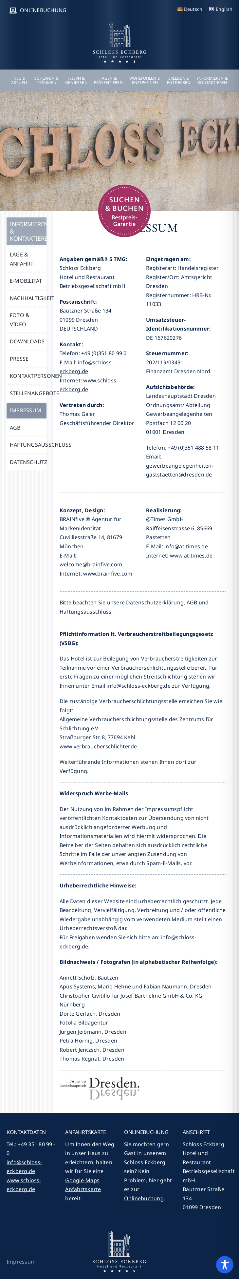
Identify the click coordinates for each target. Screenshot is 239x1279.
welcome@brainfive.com (91, 564)
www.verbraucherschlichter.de (98, 746)
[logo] (119, 23)
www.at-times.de (191, 555)
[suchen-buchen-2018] (124, 187)
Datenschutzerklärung (155, 602)
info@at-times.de (186, 546)
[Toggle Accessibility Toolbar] (224, 1264)
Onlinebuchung (144, 1198)
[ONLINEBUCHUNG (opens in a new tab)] (36, 10)
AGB (192, 602)
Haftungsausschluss (85, 611)
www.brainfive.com (107, 573)
